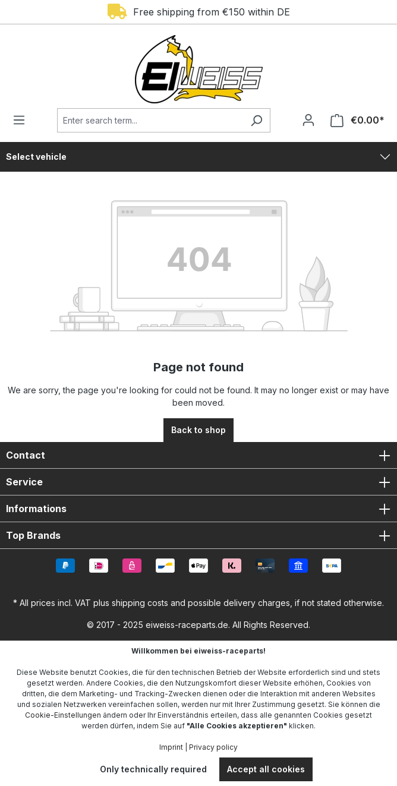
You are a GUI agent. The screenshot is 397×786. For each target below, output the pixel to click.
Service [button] (198, 482)
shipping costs (140, 603)
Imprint (171, 747)
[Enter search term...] (150, 120)
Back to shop (198, 430)
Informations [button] (198, 508)
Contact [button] (198, 455)
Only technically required (153, 769)
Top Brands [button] (198, 535)
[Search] (256, 120)
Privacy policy (213, 747)
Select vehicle (36, 156)
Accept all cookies (266, 769)
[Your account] (308, 120)
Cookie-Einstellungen (63, 715)
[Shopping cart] (354, 120)
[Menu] (22, 120)
